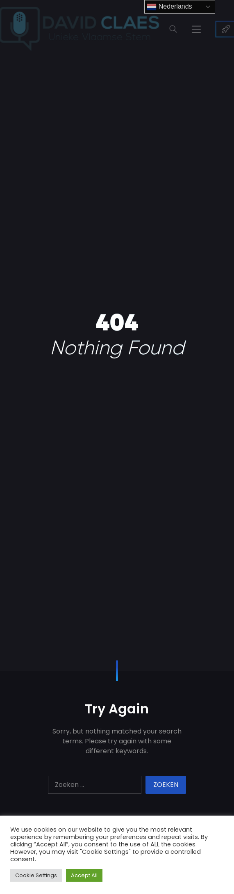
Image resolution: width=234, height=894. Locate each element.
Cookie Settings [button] (36, 875)
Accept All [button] (84, 875)
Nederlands (169, 7)
